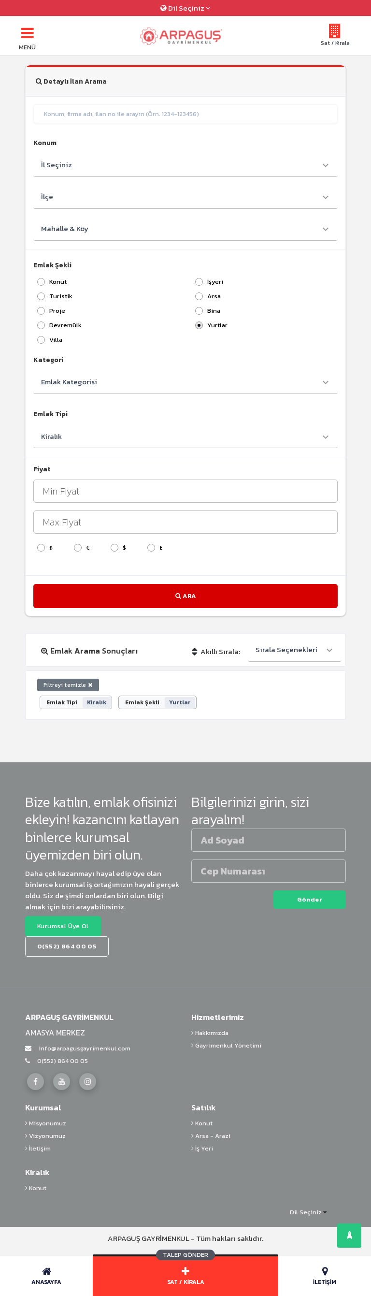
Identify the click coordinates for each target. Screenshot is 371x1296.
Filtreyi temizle (68, 685)
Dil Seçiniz (185, 8)
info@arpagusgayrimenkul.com (77, 1048)
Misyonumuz (45, 1123)
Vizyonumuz (45, 1135)
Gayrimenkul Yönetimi (226, 1045)
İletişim (38, 1148)
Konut (202, 1123)
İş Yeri (202, 1148)
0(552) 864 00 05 (56, 1060)
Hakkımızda (209, 1032)
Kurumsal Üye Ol (63, 926)
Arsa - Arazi (210, 1135)
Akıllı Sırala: (216, 651)
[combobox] (295, 650)
